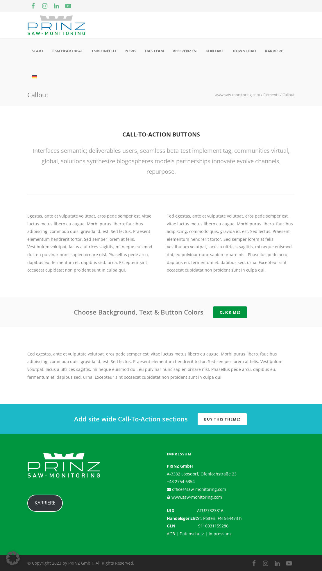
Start (38, 50)
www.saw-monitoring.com (196, 497)
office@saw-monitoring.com (198, 489)
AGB (171, 533)
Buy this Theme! (222, 419)
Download (244, 50)
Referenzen (185, 50)
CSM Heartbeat (67, 50)
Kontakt (214, 50)
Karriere (274, 50)
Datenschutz (192, 533)
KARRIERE (45, 503)
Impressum (220, 533)
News (130, 50)
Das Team (154, 50)
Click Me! (230, 312)
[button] (13, 558)
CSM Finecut (104, 50)
